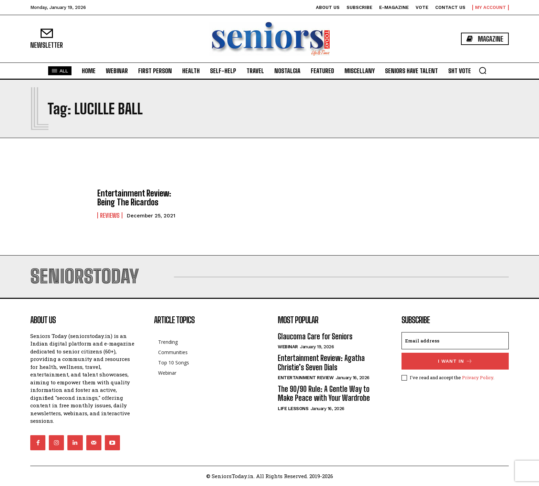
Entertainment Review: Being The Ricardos (134, 197)
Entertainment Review (305, 377)
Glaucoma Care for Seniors (315, 336)
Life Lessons (293, 408)
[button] (482, 70)
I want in (455, 361)
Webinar (288, 346)
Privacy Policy (477, 377)
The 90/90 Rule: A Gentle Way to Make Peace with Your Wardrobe (324, 393)
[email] (455, 340)
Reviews (110, 215)
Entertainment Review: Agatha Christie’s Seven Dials (321, 362)
